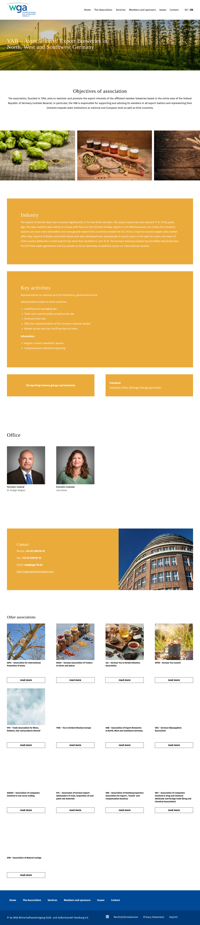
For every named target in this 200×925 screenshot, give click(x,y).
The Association (32, 900)
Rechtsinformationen (126, 917)
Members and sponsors (77, 900)
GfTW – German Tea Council (168, 663)
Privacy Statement (153, 917)
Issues (100, 900)
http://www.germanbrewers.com (35, 571)
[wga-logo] (21, 10)
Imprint (173, 917)
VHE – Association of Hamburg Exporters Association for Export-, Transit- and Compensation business (125, 796)
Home (12, 900)
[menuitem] (87, 10)
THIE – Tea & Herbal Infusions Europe (73, 728)
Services (52, 900)
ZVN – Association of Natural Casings (24, 857)
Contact (115, 900)
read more (26, 680)
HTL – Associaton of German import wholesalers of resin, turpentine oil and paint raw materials (74, 796)
